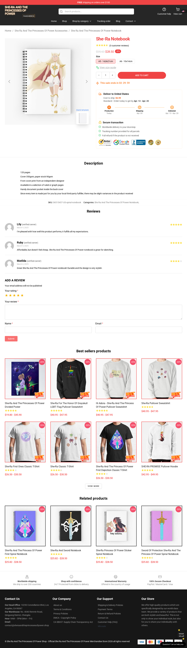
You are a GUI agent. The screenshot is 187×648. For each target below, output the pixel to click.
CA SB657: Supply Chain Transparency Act (73, 622)
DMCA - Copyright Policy (64, 618)
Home (8, 30)
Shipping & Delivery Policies (110, 605)
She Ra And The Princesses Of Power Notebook (96, 30)
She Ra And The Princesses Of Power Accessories (41, 30)
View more (93, 486)
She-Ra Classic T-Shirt (62, 466)
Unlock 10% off (181, 635)
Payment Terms (105, 609)
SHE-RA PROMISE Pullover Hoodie (159, 466)
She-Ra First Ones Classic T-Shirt (22, 466)
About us (57, 605)
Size (98, 56)
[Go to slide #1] (40, 133)
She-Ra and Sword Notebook (65, 550)
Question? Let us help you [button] (173, 644)
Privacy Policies (60, 613)
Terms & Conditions (62, 609)
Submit (11, 339)
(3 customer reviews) (119, 45)
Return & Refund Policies (109, 613)
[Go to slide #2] (56, 133)
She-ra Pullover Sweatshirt (155, 403)
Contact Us (103, 618)
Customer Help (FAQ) (108, 622)
